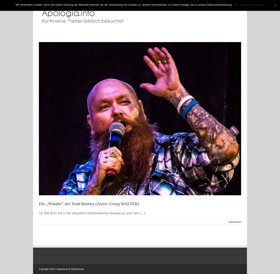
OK (236, 4)
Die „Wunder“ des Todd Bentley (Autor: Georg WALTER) (89, 203)
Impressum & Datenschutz (70, 269)
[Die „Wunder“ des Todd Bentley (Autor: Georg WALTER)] (140, 118)
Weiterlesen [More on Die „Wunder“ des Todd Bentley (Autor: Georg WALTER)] (235, 222)
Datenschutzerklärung (252, 4)
